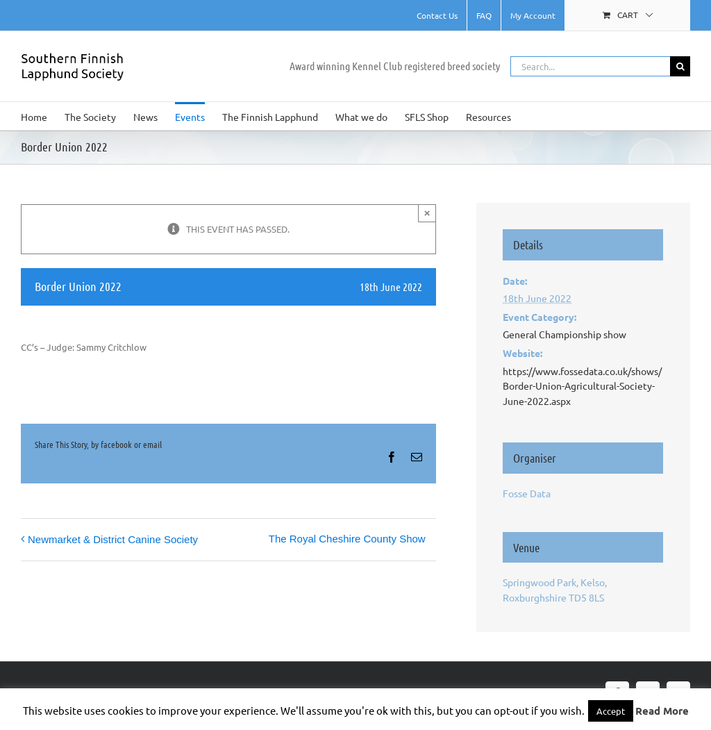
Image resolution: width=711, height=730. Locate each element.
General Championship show (564, 334)
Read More (662, 710)
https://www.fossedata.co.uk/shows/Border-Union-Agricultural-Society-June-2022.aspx (582, 386)
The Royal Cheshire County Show (347, 539)
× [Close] (427, 213)
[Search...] (590, 66)
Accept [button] (610, 711)
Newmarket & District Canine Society (113, 539)
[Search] (680, 66)
